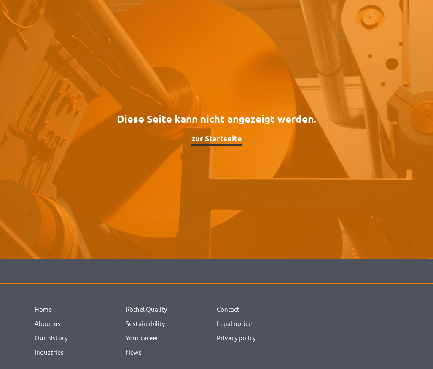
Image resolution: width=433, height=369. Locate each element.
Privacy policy (236, 338)
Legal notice (234, 323)
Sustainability (145, 323)
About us (48, 323)
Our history (51, 338)
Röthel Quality (146, 309)
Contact (228, 309)
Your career (142, 338)
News (134, 352)
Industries (49, 352)
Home (43, 309)
